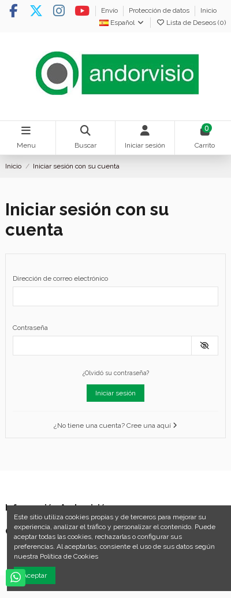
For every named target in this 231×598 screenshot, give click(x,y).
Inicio (208, 10)
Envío (110, 10)
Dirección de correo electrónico (60, 278)
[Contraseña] (102, 345)
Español (122, 23)
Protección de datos (160, 10)
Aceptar (35, 575)
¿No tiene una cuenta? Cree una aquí (115, 425)
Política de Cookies (69, 556)
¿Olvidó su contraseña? (116, 372)
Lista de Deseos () (191, 23)
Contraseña (30, 328)
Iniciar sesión (115, 393)
